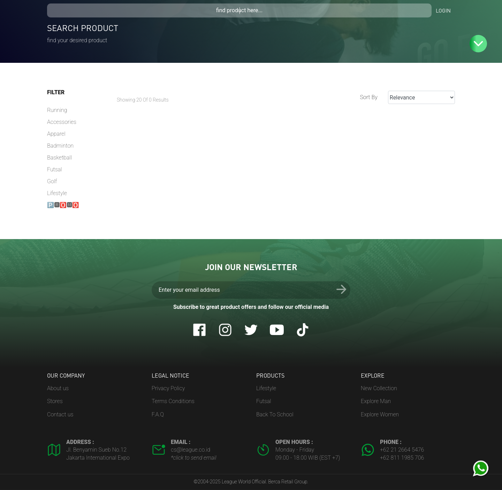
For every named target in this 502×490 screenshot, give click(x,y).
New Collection (379, 388)
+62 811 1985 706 (402, 457)
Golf (52, 181)
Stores (55, 401)
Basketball (59, 157)
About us (58, 388)
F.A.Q (158, 414)
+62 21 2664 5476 (402, 449)
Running (57, 110)
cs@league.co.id (190, 449)
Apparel (56, 134)
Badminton (60, 145)
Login (443, 10)
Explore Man (376, 401)
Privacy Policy (168, 388)
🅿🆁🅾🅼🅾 (63, 205)
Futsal (54, 169)
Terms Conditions (173, 401)
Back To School (275, 414)
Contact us (60, 414)
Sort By (368, 97)
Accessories (61, 122)
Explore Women (380, 414)
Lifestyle (57, 193)
